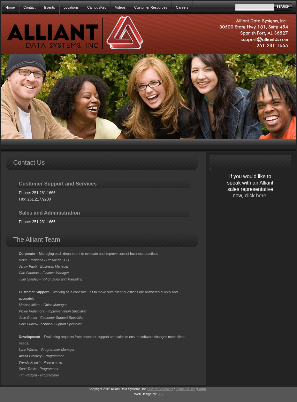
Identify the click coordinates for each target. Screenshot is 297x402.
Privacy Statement (160, 389)
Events (49, 7)
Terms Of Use (185, 389)
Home (10, 7)
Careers (182, 7)
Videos (120, 7)
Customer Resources (150, 7)
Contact (29, 7)
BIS (160, 394)
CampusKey (96, 7)
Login (201, 389)
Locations (71, 7)
